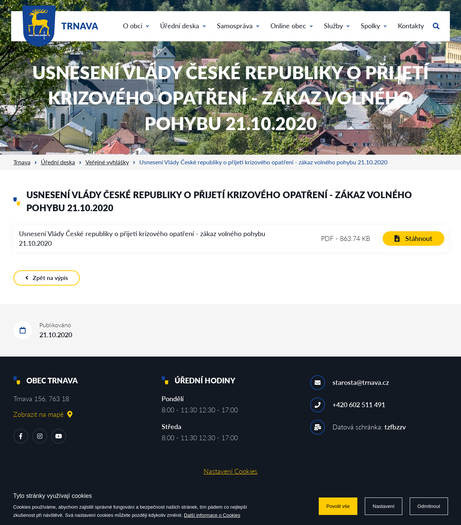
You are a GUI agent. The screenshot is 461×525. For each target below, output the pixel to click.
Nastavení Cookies (230, 471)
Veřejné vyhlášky (107, 161)
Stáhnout (413, 238)
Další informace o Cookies (212, 515)
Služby (337, 26)
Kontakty (411, 26)
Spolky (374, 26)
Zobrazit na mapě (42, 414)
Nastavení (384, 506)
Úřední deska (183, 26)
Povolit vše (338, 506)
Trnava (21, 161)
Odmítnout (429, 506)
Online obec (291, 26)
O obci (136, 26)
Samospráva (238, 26)
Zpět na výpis (46, 277)
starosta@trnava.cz (360, 382)
